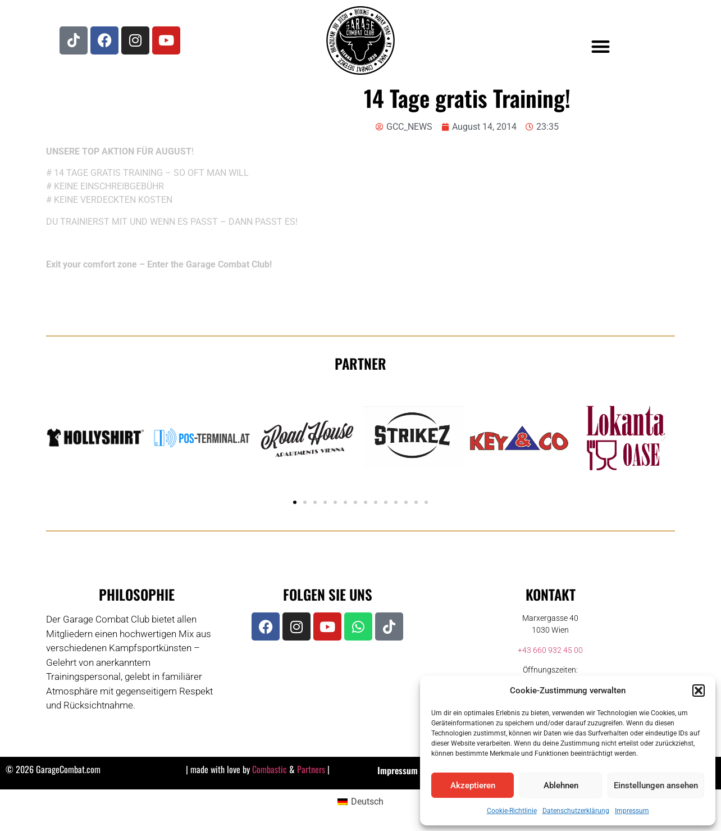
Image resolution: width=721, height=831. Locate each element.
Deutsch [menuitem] (367, 801)
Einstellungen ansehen (656, 785)
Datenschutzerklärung (575, 811)
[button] (698, 690)
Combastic (269, 769)
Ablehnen (561, 785)
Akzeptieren (472, 785)
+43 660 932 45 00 (550, 650)
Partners (311, 769)
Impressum (632, 811)
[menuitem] (360, 802)
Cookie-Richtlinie (512, 811)
